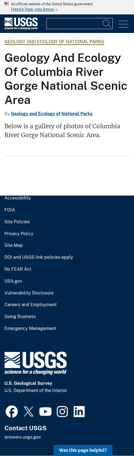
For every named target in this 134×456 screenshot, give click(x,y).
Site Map (13, 245)
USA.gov (13, 281)
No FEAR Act (17, 269)
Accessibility (17, 198)
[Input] (79, 23)
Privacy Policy (18, 233)
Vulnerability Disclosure (29, 293)
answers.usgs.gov (22, 437)
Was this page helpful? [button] (83, 450)
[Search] (107, 23)
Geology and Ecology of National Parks (54, 41)
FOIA (9, 209)
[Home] (21, 28)
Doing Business (20, 316)
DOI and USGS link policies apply (38, 257)
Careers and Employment (30, 304)
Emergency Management (30, 328)
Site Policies (17, 221)
